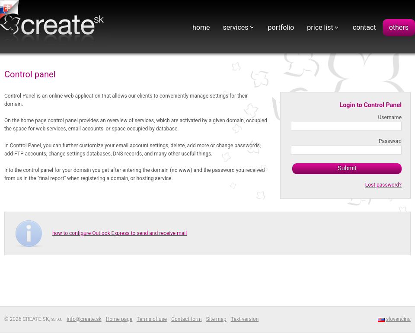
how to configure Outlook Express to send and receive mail (119, 233)
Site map (216, 319)
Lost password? (383, 185)
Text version (245, 319)
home (201, 27)
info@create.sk (84, 319)
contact (364, 27)
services (236, 27)
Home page (119, 319)
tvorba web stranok (11, 10)
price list (320, 27)
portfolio (281, 27)
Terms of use (152, 319)
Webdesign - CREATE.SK (54, 27)
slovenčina (398, 319)
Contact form (186, 319)
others (399, 27)
